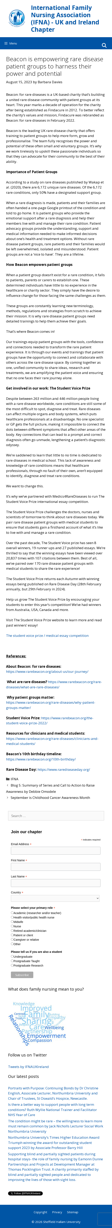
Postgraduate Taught (27, 961)
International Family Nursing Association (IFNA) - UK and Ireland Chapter (65, 18)
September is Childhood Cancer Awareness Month (50, 797)
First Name (19, 860)
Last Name (19, 876)
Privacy (57, 1212)
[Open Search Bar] (104, 45)
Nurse (17, 926)
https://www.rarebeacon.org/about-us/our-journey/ (47, 671)
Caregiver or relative (26, 939)
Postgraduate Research (28, 965)
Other (17, 944)
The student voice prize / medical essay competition (47, 635)
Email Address (21, 844)
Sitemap (72, 1212)
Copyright (40, 1212)
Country (17, 892)
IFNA (14, 779)
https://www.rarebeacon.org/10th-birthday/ (41, 759)
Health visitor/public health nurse (34, 917)
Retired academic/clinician (30, 930)
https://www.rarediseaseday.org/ (64, 769)
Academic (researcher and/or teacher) (37, 913)
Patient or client (23, 935)
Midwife (18, 922)
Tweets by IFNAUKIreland (28, 1066)
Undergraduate (23, 956)
